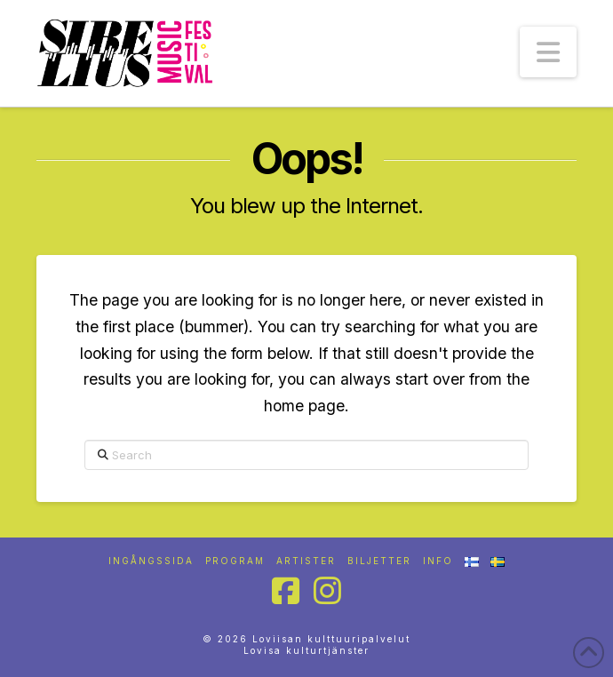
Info (438, 560)
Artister (306, 560)
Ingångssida (151, 560)
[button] (548, 52)
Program (235, 560)
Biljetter (379, 560)
